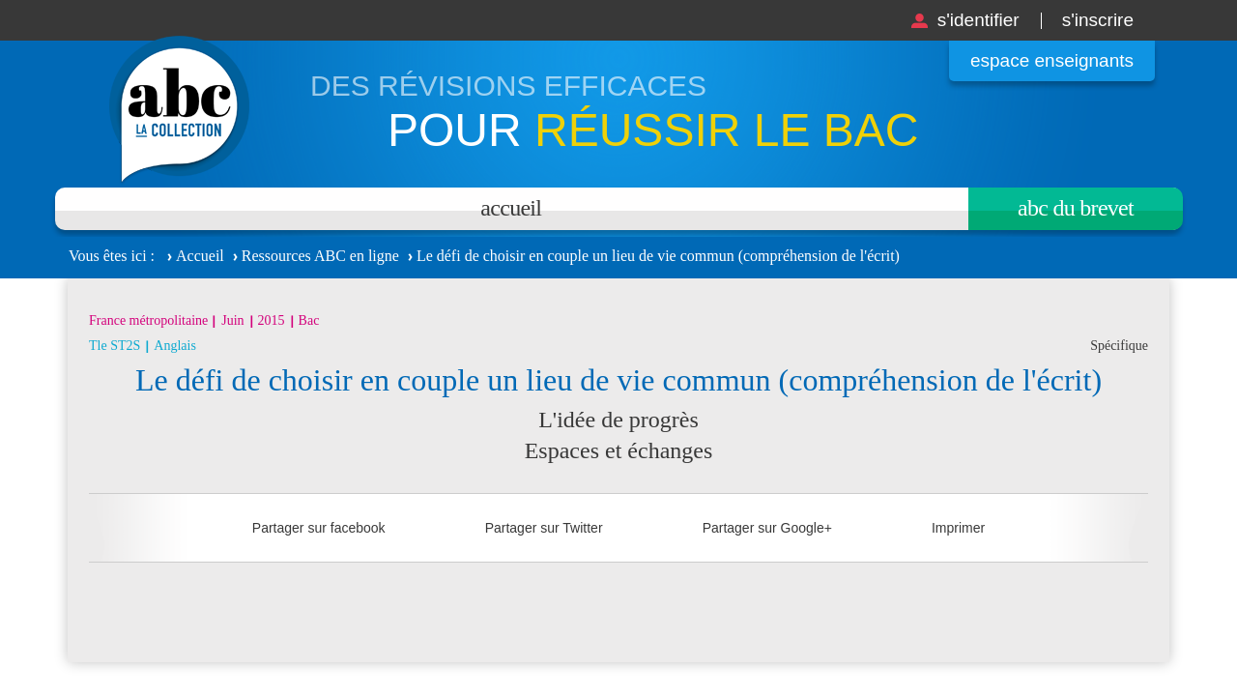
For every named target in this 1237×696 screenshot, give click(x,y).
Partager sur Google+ (767, 528)
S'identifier (978, 20)
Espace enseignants (1052, 60)
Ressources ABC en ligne (320, 255)
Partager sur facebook (319, 528)
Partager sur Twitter (544, 528)
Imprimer (958, 528)
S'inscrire (1098, 20)
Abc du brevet (1076, 207)
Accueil (510, 207)
